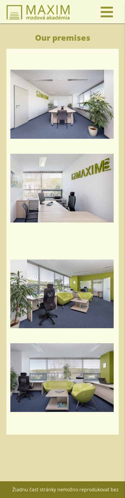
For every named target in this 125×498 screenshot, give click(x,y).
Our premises (62, 37)
